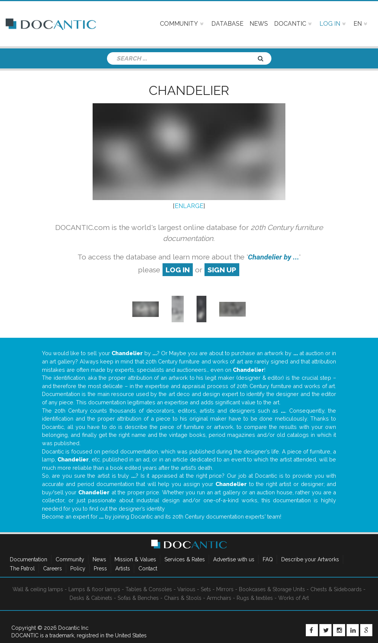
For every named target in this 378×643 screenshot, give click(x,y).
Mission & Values (135, 559)
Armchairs (219, 598)
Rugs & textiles (255, 598)
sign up (222, 270)
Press (100, 568)
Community (70, 559)
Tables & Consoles (148, 589)
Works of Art (293, 598)
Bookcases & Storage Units (272, 589)
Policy (77, 568)
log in (178, 270)
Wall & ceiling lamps (37, 589)
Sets (206, 589)
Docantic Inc (73, 628)
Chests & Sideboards (336, 589)
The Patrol (22, 568)
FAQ (268, 559)
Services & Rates (184, 559)
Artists (122, 568)
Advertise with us (233, 559)
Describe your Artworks (310, 559)
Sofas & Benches (138, 598)
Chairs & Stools (182, 598)
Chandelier (189, 90)
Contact (147, 568)
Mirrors (225, 589)
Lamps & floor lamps (94, 589)
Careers (52, 568)
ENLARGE (189, 206)
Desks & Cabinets (91, 598)
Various (186, 589)
